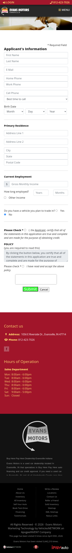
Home (20, 489)
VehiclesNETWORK (49, 528)
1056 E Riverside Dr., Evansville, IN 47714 (43, 334)
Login (8, 2)
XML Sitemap (52, 511)
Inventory (20, 496)
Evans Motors (54, 524)
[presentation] (36, 279)
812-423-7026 (60, 2)
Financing (20, 511)
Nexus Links (51, 515)
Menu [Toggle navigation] (64, 10)
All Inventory (20, 500)
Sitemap (52, 508)
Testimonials (20, 515)
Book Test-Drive (20, 508)
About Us (20, 492)
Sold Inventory (52, 504)
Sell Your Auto (20, 504)
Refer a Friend (52, 500)
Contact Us (52, 496)
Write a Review (52, 489)
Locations (51, 492)
